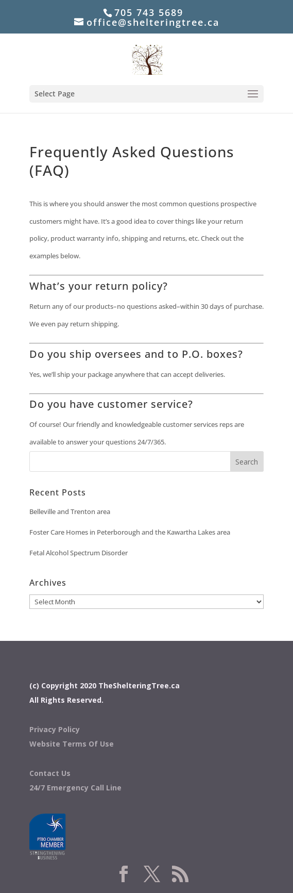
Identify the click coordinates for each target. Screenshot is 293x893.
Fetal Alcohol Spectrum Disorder (78, 552)
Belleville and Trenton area (69, 511)
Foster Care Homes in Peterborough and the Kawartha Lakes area (129, 532)
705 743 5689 (148, 12)
